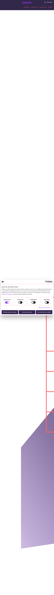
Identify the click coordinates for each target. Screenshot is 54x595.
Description (27, 7)
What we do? (34, 7)
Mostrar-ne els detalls (44, 307)
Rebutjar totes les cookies (9, 312)
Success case (43, 7)
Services (49, 2)
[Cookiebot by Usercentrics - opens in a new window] (46, 282)
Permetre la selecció (27, 312)
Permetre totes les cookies (44, 312)
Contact (50, 7)
